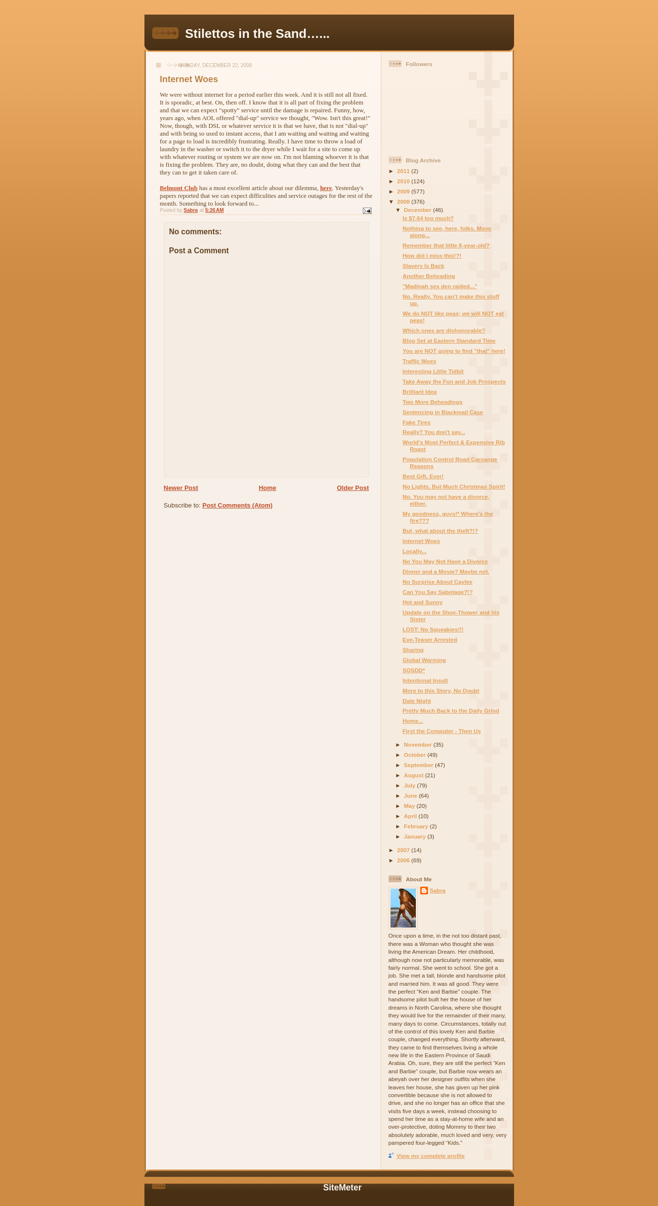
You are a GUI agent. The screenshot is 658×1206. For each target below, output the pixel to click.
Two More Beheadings (432, 402)
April (411, 816)
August (415, 775)
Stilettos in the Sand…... (257, 33)
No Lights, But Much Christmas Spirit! (454, 486)
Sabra (437, 890)
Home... (413, 720)
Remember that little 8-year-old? (446, 245)
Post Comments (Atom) (237, 505)
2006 (404, 860)
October (415, 755)
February (417, 826)
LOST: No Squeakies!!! (433, 629)
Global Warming (424, 660)
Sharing (413, 650)
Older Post (353, 487)
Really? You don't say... (434, 432)
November (418, 744)
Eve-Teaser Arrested (430, 639)
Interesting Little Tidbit (433, 371)
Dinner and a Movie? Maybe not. (446, 571)
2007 (404, 850)
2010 (404, 181)
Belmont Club (179, 188)
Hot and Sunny (423, 602)
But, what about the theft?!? (440, 530)
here (326, 188)
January (415, 836)
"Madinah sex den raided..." (440, 286)
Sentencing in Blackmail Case (443, 412)
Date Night (417, 701)
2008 (404, 201)
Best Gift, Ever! (423, 476)
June (411, 795)
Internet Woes (421, 541)
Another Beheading (429, 276)
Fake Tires (417, 422)
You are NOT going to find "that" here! (454, 351)
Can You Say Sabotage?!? (438, 592)
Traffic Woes (419, 361)
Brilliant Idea (420, 391)
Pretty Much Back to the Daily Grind (451, 710)
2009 (404, 191)
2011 (404, 171)
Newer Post (181, 487)
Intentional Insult (425, 680)
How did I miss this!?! (432, 255)
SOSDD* (414, 670)
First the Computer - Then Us (442, 731)
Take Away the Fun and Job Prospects (454, 381)
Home (267, 487)
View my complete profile (431, 1156)
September (419, 765)
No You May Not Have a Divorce (445, 561)
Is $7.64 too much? (428, 218)
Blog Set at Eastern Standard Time (449, 340)
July (410, 785)
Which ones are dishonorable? (444, 330)
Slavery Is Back (424, 265)
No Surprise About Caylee (438, 581)
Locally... (415, 551)
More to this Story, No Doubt (441, 690)
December (418, 210)
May (410, 806)
